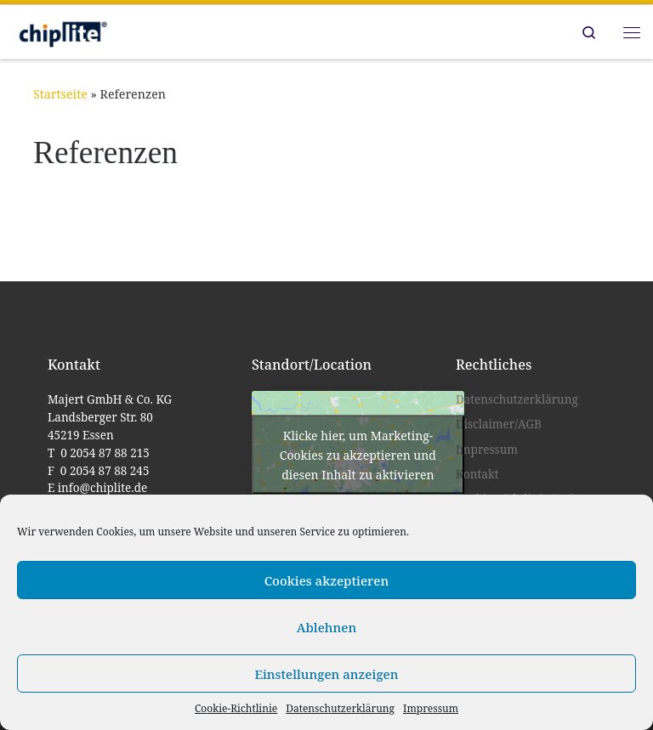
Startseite (60, 94)
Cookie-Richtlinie (236, 708)
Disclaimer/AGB (499, 424)
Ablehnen (327, 627)
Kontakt (477, 474)
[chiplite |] (61, 30)
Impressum (430, 708)
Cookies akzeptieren (326, 580)
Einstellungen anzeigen (326, 673)
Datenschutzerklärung (340, 708)
